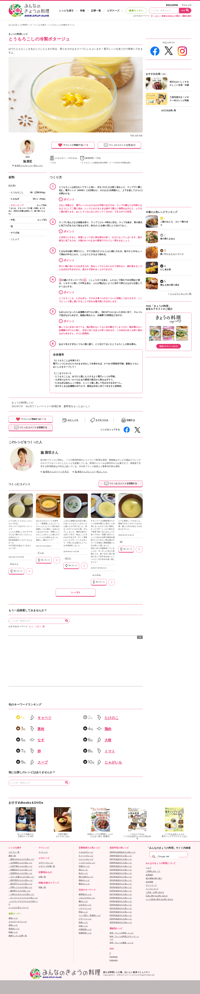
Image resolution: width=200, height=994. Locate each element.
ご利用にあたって (153, 871)
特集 (82, 10)
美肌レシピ (13, 925)
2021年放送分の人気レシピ (121, 908)
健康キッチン (136, 10)
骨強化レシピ (14, 929)
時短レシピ (83, 912)
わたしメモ (73, 420)
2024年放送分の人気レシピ (121, 919)
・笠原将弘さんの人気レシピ (20, 873)
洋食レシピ (83, 926)
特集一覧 (42, 887)
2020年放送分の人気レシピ (121, 905)
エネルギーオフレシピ (18, 922)
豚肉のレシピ (84, 884)
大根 (108, 740)
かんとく (14, 564)
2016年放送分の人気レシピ (121, 891)
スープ (43, 762)
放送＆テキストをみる (168, 346)
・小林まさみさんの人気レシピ (21, 894)
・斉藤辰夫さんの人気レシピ (20, 870)
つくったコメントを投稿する (30, 427)
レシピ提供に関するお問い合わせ (159, 899)
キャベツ (45, 718)
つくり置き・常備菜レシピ (90, 915)
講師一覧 (12, 856)
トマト (110, 751)
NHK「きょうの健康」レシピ (122, 943)
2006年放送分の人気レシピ (121, 856)
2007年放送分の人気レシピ (121, 859)
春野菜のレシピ (85, 894)
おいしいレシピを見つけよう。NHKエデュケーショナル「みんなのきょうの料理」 (29, 10)
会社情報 (149, 882)
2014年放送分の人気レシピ (121, 884)
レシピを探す (66, 10)
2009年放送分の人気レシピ (121, 866)
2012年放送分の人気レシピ (121, 877)
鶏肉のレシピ (84, 880)
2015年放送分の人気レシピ (121, 887)
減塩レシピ (13, 918)
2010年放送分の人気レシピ (121, 870)
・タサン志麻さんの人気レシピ (21, 877)
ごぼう (156, 16)
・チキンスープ (16, 205)
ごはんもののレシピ (87, 898)
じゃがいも (113, 762)
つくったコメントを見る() (119, 145)
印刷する (131, 420)
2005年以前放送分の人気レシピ (123, 852)
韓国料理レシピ (85, 933)
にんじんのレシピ (86, 859)
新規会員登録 (172, 5)
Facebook (114, 957)
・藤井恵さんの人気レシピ (19, 891)
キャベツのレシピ (86, 856)
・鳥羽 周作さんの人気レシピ (21, 880)
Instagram (114, 960)
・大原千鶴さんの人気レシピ (20, 866)
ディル (41, 553)
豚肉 (41, 729)
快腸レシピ (13, 932)
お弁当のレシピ (85, 905)
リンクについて (152, 889)
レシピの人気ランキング (19, 908)
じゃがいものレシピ (87, 863)
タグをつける (101, 420)
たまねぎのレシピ (86, 852)
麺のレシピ (83, 901)
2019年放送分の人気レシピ (121, 901)
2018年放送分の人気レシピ (121, 898)
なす (41, 740)
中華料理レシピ (85, 929)
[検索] (168, 856)
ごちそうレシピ (85, 908)
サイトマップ (151, 885)
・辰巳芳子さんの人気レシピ (20, 884)
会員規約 (149, 875)
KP (121, 542)
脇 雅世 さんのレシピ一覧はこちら (29, 165)
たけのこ (112, 718)
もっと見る (75, 592)
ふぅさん (96, 575)
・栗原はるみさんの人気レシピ (21, 859)
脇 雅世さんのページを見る (56, 472)
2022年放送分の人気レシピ (121, 912)
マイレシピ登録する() (73, 145)
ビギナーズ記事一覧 (47, 866)
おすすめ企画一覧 (168, 110)
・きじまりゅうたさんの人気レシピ (23, 898)
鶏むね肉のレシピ (86, 877)
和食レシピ (83, 922)
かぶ (31, 626)
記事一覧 (96, 10)
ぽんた (68, 558)
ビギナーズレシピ (46, 863)
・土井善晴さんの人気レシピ (20, 863)
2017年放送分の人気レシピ (121, 894)
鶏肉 (108, 729)
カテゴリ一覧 (14, 852)
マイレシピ (186, 5)
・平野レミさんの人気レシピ (20, 887)
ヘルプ (148, 868)
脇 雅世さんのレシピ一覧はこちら (91, 472)
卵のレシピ (83, 870)
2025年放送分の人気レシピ (121, 922)
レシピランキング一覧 (180, 294)
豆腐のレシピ (84, 866)
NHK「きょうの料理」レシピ (122, 933)
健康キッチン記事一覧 (18, 936)
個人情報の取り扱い (154, 878)
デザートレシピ (85, 919)
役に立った (16, 571)
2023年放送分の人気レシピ (121, 915)
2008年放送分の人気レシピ (121, 863)
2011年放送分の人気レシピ (121, 873)
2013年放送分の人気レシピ (121, 880)
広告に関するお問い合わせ (157, 896)
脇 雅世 (27, 161)
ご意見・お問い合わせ (155, 892)
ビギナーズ (113, 10)
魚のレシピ (83, 873)
